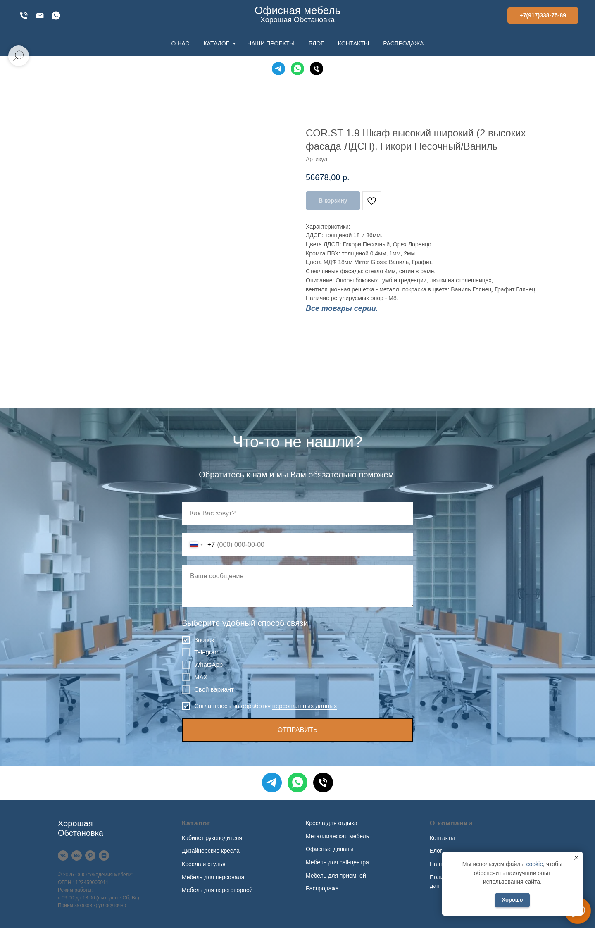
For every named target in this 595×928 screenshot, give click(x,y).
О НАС (180, 43)
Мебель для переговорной (217, 890)
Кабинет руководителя (212, 838)
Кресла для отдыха (331, 823)
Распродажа (322, 888)
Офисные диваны (330, 849)
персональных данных (304, 705)
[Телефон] (316, 68)
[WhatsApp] (56, 15)
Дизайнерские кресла (211, 850)
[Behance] (76, 855)
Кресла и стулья (204, 864)
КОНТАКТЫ (353, 43)
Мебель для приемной (336, 875)
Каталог (196, 823)
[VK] (63, 855)
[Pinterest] (90, 855)
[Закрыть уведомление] (576, 858)
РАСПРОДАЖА (403, 43)
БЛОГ (316, 43)
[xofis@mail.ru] (40, 15)
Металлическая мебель (337, 836)
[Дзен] (104, 855)
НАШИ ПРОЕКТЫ (271, 43)
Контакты (442, 838)
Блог (436, 850)
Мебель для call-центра (337, 862)
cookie (534, 864)
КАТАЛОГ (217, 43)
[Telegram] (278, 68)
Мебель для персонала (213, 877)
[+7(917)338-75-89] (24, 15)
